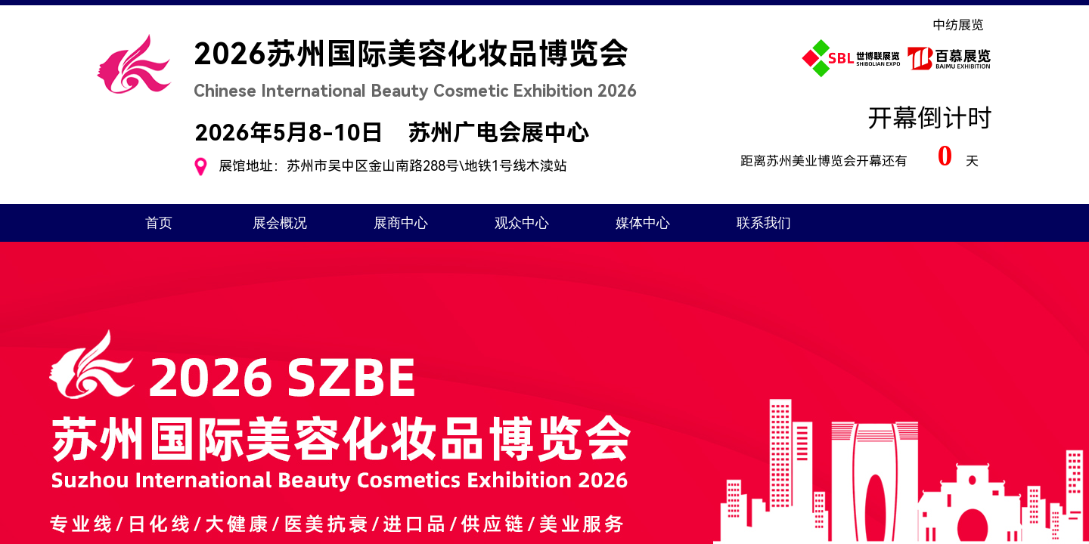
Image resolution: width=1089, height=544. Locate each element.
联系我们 (764, 222)
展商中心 (401, 222)
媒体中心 (643, 222)
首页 (158, 222)
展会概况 (280, 222)
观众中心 (522, 222)
